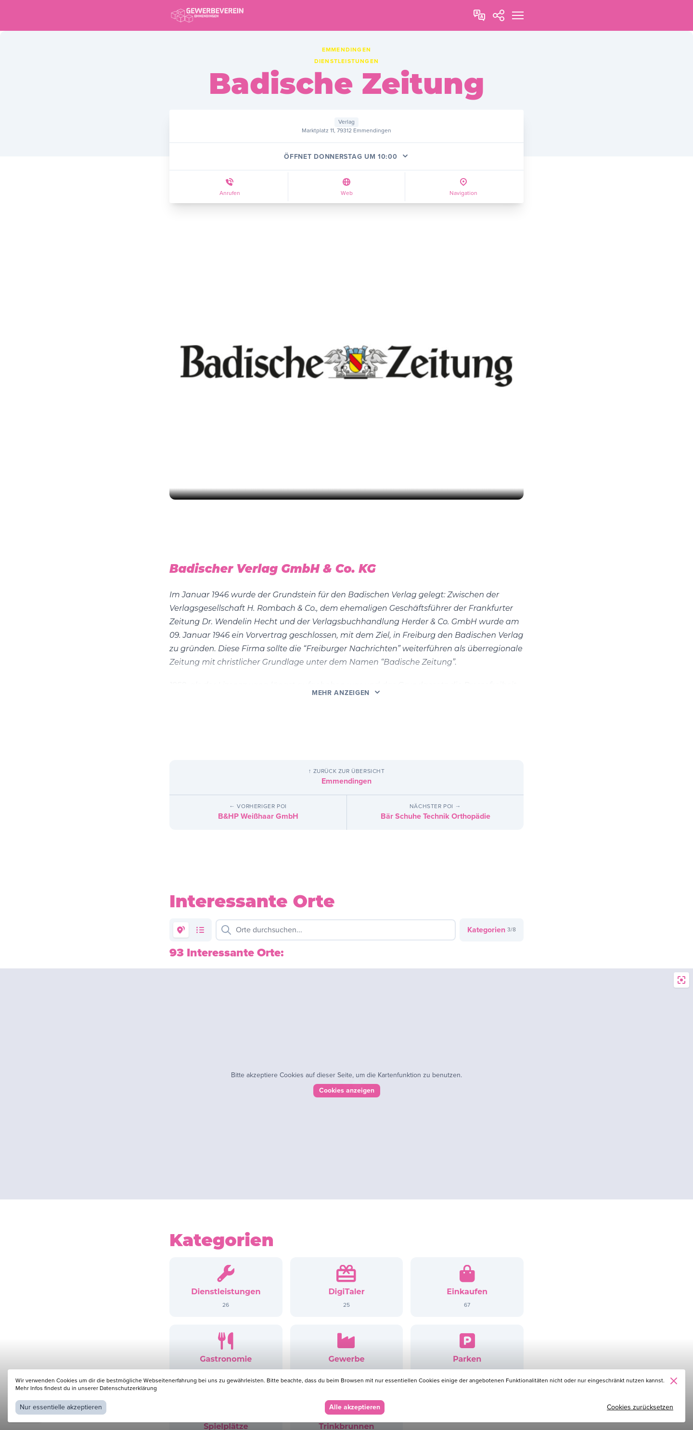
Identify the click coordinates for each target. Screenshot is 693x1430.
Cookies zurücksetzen (640, 1407)
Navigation (463, 193)
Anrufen (229, 193)
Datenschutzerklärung (128, 1388)
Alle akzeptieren (354, 1407)
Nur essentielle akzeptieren (61, 1407)
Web (347, 193)
